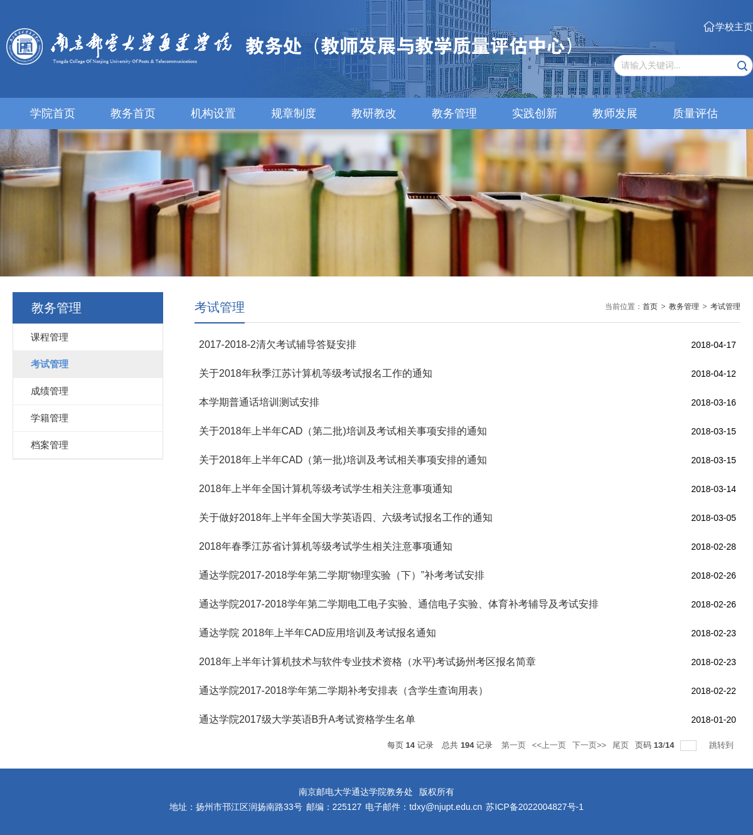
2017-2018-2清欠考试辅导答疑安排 (277, 344)
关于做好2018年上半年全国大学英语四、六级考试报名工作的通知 (346, 517)
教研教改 (374, 113)
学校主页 (734, 26)
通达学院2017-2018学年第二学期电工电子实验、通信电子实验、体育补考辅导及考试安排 (399, 604)
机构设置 (213, 113)
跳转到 (722, 745)
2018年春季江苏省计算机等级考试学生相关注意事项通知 (325, 546)
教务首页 (133, 113)
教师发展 (615, 113)
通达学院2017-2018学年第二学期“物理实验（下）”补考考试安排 (341, 575)
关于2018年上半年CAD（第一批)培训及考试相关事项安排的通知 (343, 459)
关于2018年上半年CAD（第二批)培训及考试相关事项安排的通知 (343, 431)
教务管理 (454, 113)
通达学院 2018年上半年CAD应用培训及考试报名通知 (317, 633)
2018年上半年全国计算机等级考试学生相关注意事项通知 (325, 488)
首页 (650, 306)
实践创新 (534, 113)
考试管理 (725, 306)
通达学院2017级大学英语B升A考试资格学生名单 (307, 719)
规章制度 (293, 113)
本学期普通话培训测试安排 (259, 402)
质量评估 (695, 113)
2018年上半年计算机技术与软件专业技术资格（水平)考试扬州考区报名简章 (367, 661)
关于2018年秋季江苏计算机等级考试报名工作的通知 (315, 373)
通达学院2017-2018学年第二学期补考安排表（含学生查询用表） (343, 690)
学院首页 (52, 113)
